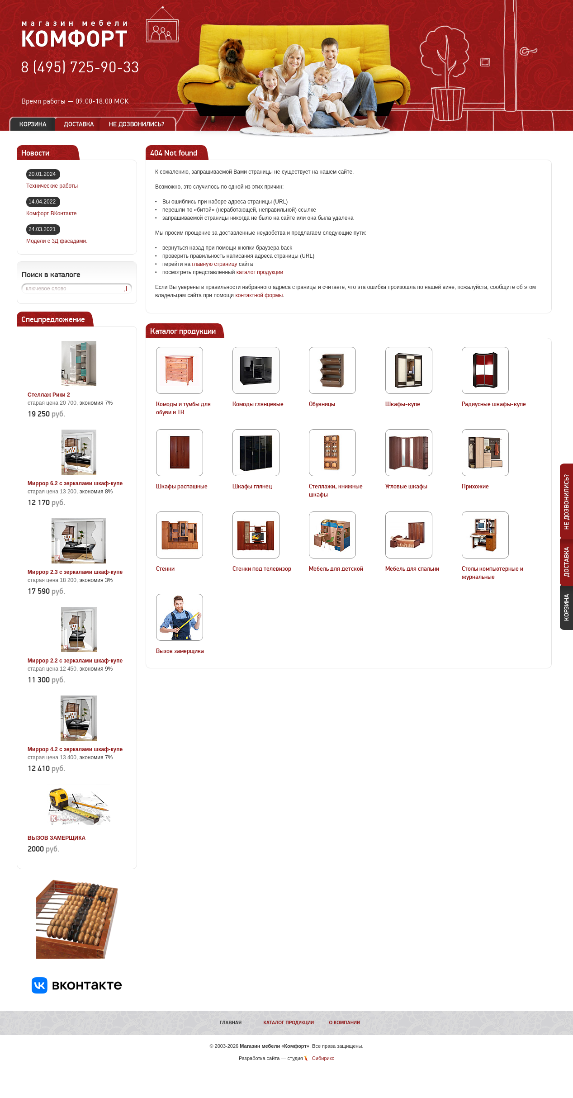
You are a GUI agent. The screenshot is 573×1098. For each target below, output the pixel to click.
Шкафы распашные (182, 486)
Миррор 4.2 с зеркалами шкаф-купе (75, 749)
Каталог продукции (289, 1022)
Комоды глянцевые (258, 404)
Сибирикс (323, 1058)
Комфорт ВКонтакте (51, 213)
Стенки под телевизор (261, 569)
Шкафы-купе (402, 404)
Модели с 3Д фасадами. (57, 241)
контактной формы (259, 295)
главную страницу (214, 264)
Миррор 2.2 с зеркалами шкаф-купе (75, 661)
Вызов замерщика (180, 651)
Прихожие (475, 486)
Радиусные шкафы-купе (494, 404)
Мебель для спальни (412, 569)
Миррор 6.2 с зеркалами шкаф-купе (75, 483)
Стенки (165, 569)
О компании (344, 1022)
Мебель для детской (336, 569)
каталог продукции (260, 272)
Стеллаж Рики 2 (49, 395)
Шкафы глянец (252, 486)
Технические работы (52, 186)
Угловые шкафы (406, 486)
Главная (231, 1022)
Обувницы (322, 404)
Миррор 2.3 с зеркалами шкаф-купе (75, 572)
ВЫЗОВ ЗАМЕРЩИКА (56, 838)
